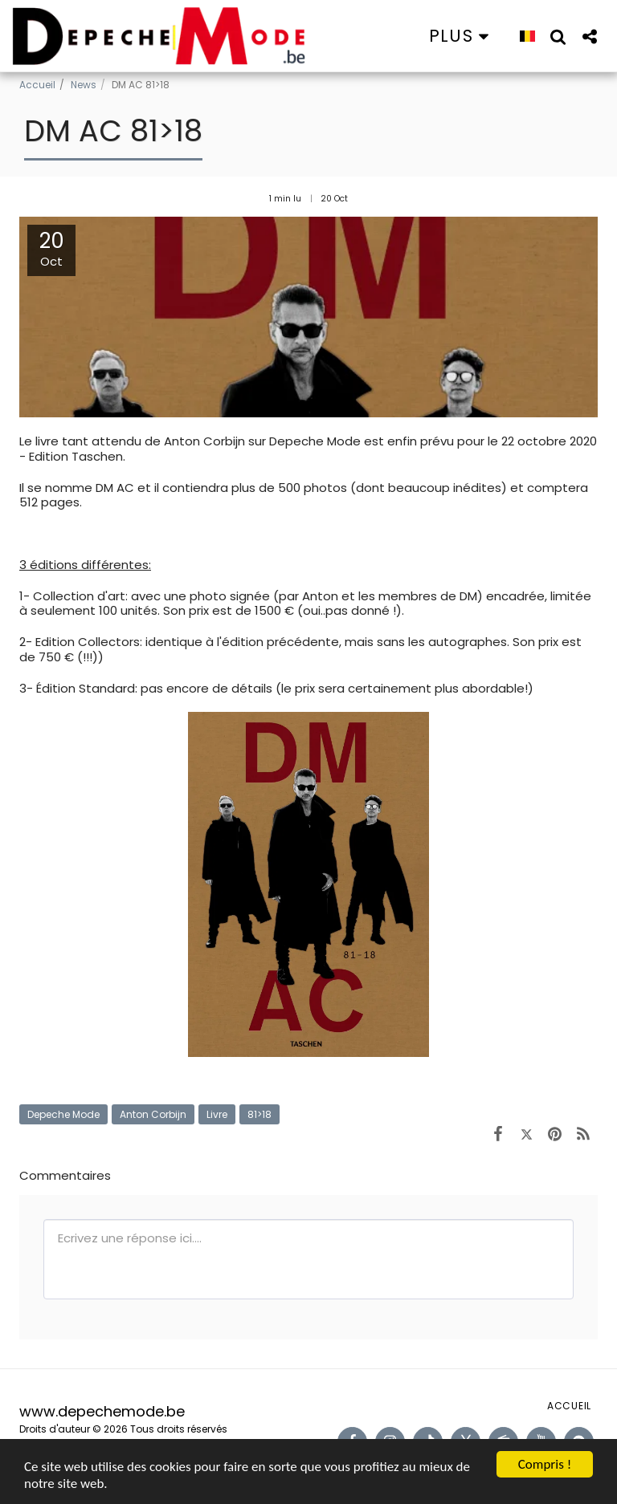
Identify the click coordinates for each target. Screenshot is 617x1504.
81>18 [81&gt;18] (259, 1114)
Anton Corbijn (153, 1114)
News (83, 84)
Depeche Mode (63, 1114)
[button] (558, 36)
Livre (216, 1114)
